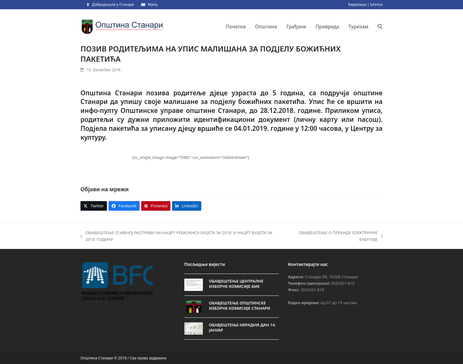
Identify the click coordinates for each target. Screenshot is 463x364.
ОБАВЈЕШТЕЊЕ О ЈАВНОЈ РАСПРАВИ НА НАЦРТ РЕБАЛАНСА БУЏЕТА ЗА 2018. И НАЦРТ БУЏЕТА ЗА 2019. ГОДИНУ (176, 236)
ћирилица (357, 4)
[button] (380, 26)
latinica (376, 4)
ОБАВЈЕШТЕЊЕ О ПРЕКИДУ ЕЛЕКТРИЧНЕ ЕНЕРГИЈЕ (335, 236)
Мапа (152, 4)
